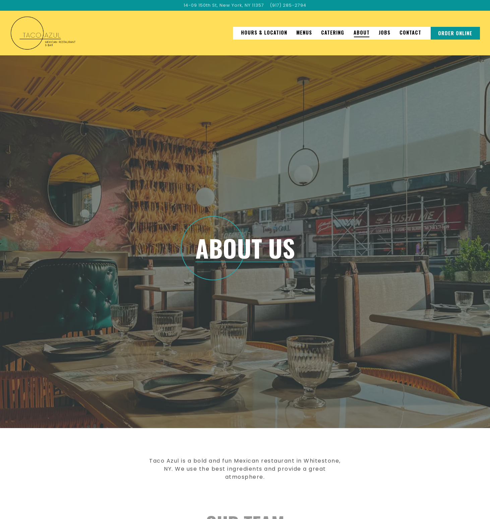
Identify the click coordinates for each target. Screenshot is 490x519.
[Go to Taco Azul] (224, 5)
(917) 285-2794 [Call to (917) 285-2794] (288, 5)
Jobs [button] (384, 32)
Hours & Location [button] (264, 32)
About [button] (362, 32)
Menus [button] (304, 32)
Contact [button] (410, 32)
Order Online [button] (455, 33)
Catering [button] (332, 32)
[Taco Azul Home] (43, 33)
